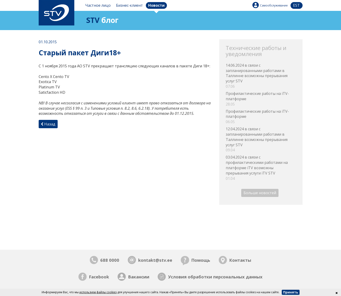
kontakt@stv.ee (155, 260)
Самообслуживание (274, 5)
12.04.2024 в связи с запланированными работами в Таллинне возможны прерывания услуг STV (261, 139)
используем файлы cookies (98, 292)
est (296, 5)
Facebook (99, 277)
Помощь (200, 260)
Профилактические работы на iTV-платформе (261, 99)
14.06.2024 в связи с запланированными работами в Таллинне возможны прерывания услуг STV (261, 76)
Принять (290, 292)
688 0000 (109, 260)
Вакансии (138, 277)
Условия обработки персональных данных (215, 277)
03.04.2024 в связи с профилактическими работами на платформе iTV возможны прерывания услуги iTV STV (261, 168)
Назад (48, 124)
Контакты (240, 260)
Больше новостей (260, 193)
